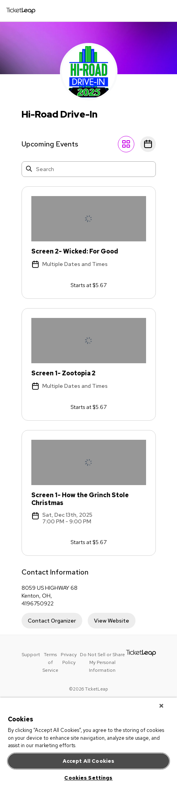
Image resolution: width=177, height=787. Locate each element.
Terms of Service (50, 662)
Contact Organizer (52, 620)
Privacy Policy (69, 658)
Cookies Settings (88, 778)
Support (31, 654)
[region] (88, 742)
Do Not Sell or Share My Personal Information (102, 662)
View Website (111, 620)
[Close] (161, 705)
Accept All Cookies (88, 761)
